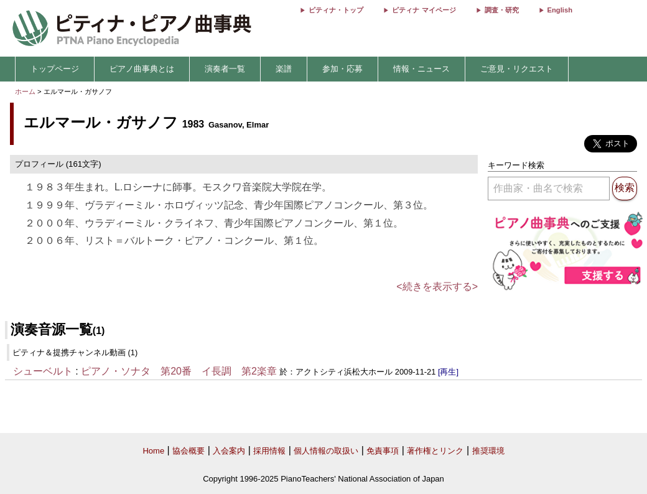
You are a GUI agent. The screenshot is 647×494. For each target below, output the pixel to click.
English (559, 10)
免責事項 (382, 450)
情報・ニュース (421, 68)
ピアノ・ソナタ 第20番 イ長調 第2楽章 (179, 371)
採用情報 (269, 450)
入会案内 (229, 450)
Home (153, 450)
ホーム (25, 91)
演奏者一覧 (225, 68)
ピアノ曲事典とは (141, 68)
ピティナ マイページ (423, 10)
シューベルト (43, 371)
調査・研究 (502, 10)
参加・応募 (342, 68)
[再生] (448, 371)
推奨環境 (488, 450)
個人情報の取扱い (326, 450)
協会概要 (188, 450)
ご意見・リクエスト (516, 68)
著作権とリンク (435, 450)
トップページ (54, 68)
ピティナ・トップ (336, 10)
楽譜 (284, 68)
